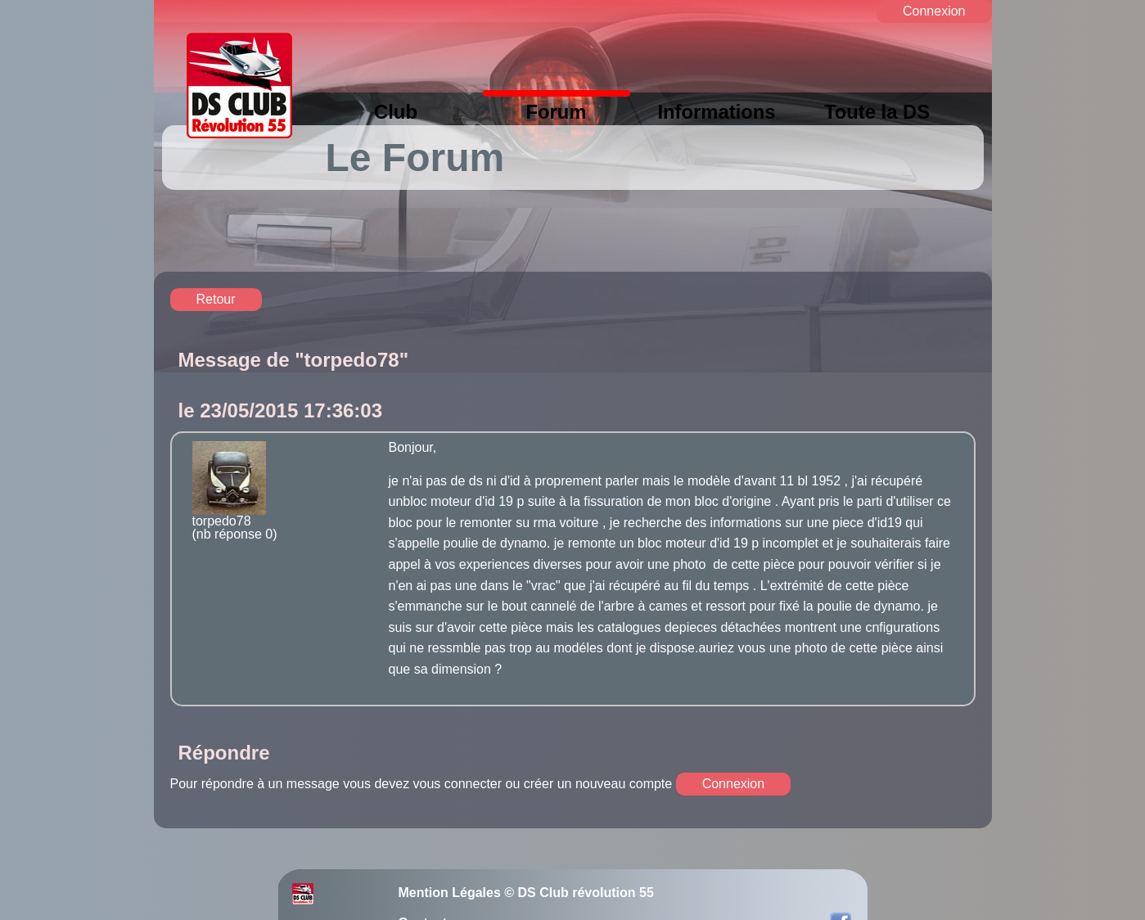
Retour (216, 299)
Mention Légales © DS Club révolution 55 (526, 893)
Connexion (934, 11)
